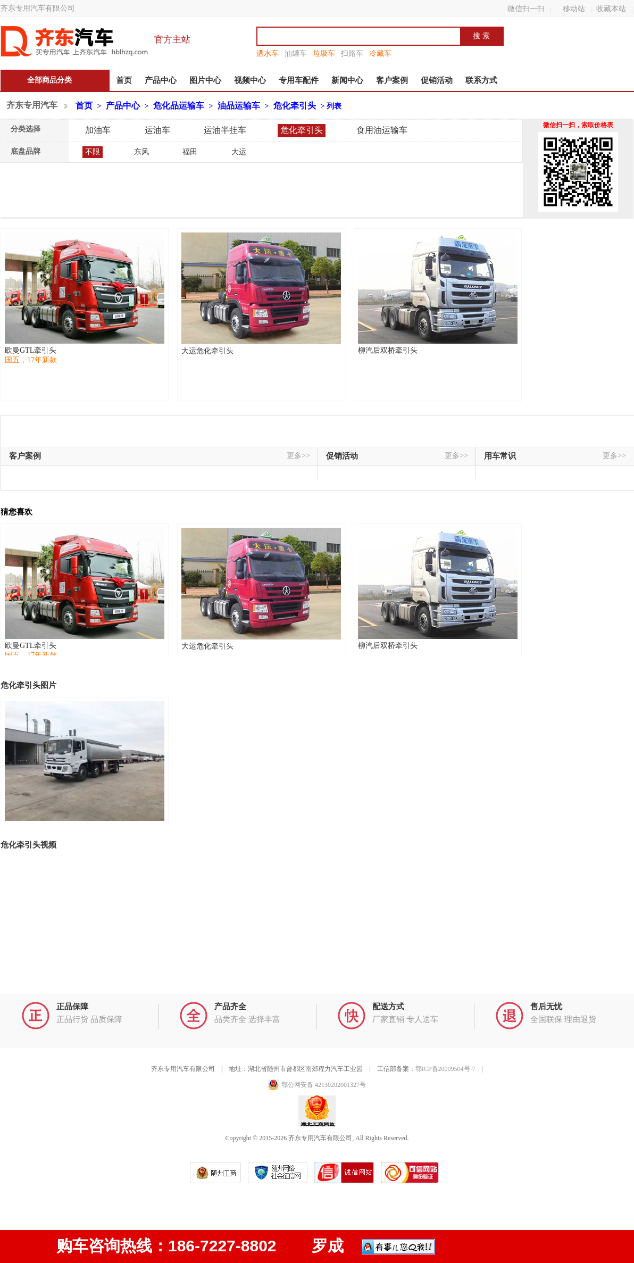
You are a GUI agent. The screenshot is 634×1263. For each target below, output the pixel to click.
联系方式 (481, 80)
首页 (124, 80)
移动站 (574, 8)
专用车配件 (299, 80)
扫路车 (352, 53)
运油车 (157, 130)
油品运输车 (239, 105)
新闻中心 (347, 80)
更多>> (298, 456)
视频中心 (250, 80)
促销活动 (437, 80)
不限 (92, 152)
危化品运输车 (178, 105)
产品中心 (161, 80)
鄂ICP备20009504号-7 (445, 1069)
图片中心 (205, 80)
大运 (238, 152)
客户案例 (392, 80)
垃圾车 (324, 53)
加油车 (98, 130)
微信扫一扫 (526, 8)
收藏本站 (611, 8)
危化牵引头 (294, 105)
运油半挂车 (225, 130)
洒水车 (267, 53)
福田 (189, 152)
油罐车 (296, 53)
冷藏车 (380, 53)
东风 (141, 152)
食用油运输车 (381, 130)
